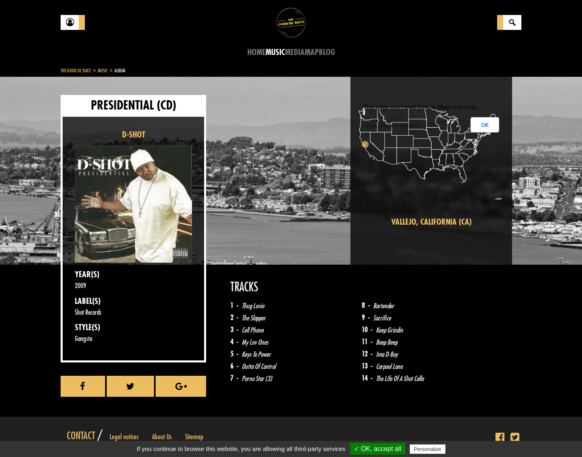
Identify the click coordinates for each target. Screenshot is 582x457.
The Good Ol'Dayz (76, 70)
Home (256, 52)
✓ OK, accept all (377, 448)
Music (275, 52)
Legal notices (124, 436)
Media (295, 52)
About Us (162, 436)
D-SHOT (133, 135)
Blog (327, 52)
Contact (81, 436)
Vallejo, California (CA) (431, 222)
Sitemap (194, 436)
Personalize (427, 449)
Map (312, 52)
